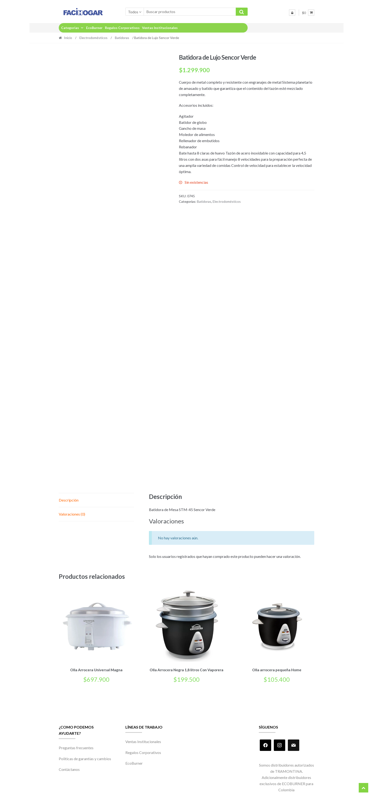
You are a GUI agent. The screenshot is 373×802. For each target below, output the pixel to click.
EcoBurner (94, 28)
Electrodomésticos (93, 38)
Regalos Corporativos (122, 28)
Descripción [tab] (69, 500)
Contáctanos (69, 768)
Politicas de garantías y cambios (85, 757)
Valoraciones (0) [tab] (72, 514)
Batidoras (122, 38)
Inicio (68, 38)
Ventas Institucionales (160, 28)
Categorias (72, 28)
